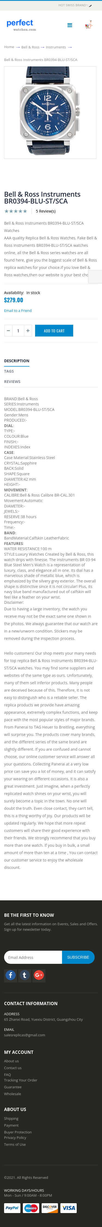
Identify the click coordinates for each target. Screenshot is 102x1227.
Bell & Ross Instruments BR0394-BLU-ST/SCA (40, 59)
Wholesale (12, 1093)
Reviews (12, 381)
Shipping (11, 1118)
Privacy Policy (15, 1137)
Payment (11, 1125)
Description (16, 360)
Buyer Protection (18, 1132)
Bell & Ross (30, 46)
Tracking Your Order (20, 1080)
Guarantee (12, 1086)
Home (9, 46)
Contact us (12, 1067)
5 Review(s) (45, 211)
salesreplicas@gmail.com (24, 1034)
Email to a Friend (18, 310)
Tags (9, 371)
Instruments (56, 46)
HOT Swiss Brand (75, 5)
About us (11, 1060)
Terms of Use (15, 1144)
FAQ (7, 1074)
